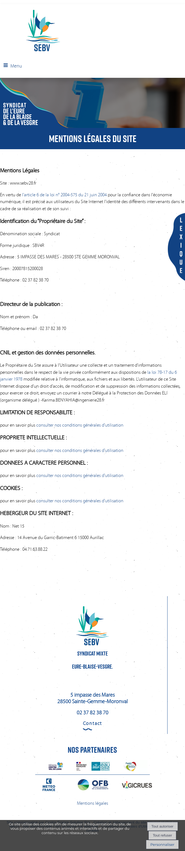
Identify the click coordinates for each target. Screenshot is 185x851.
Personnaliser (162, 844)
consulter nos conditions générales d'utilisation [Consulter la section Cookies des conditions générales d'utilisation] (79, 501)
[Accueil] (32, 31)
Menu (16, 66)
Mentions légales (92, 803)
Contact (92, 723)
